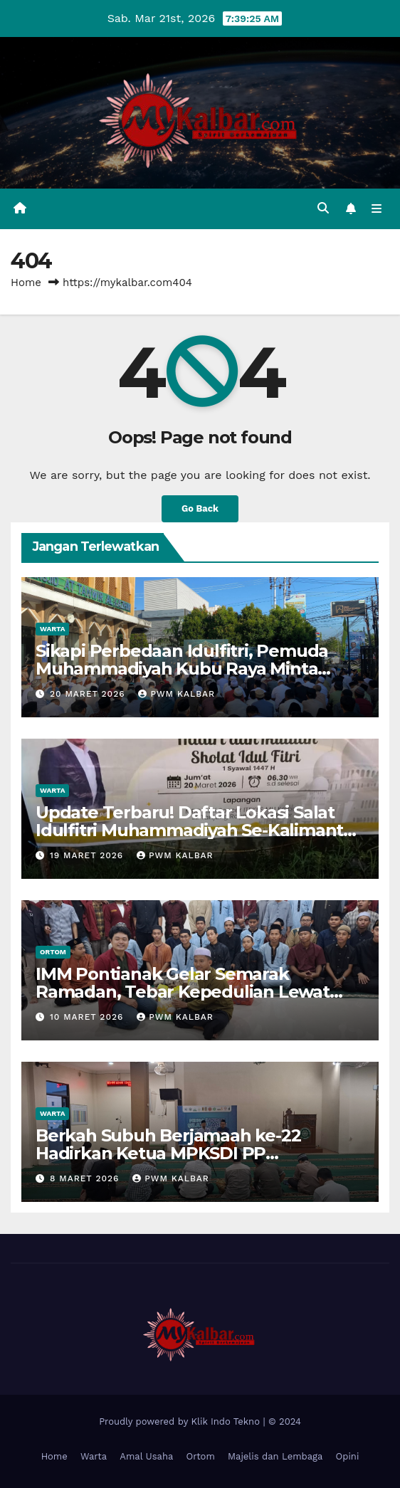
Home (26, 282)
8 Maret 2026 (86, 1178)
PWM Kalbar (176, 694)
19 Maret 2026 (88, 855)
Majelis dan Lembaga (275, 1456)
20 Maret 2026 (89, 694)
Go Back (200, 508)
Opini (347, 1456)
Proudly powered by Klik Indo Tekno (181, 1421)
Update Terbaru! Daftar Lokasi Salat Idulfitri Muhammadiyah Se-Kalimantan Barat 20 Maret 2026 (200, 830)
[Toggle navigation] (376, 209)
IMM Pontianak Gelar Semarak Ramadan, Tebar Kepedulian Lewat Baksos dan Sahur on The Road (183, 992)
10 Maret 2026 (88, 1017)
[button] (323, 208)
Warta (52, 629)
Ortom (53, 952)
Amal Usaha (146, 1456)
